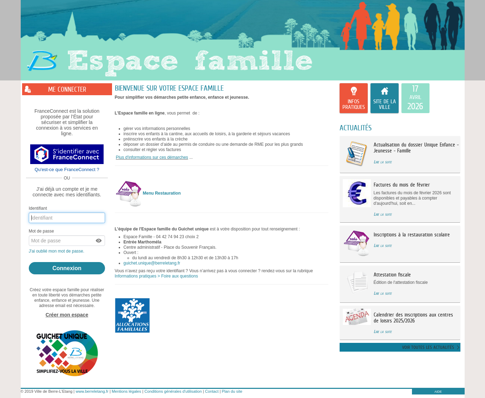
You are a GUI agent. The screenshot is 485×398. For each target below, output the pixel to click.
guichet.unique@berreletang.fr (152, 263)
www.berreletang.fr (92, 391)
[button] (99, 240)
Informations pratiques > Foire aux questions (156, 276)
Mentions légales (126, 391)
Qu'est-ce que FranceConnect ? (67, 169)
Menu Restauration (162, 193)
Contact (212, 391)
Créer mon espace (67, 315)
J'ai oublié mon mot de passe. (57, 251)
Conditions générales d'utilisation (173, 391)
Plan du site (232, 391)
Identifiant (38, 208)
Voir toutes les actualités (428, 347)
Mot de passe (41, 231)
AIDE (438, 391)
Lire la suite (383, 161)
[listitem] (415, 98)
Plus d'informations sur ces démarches (152, 157)
